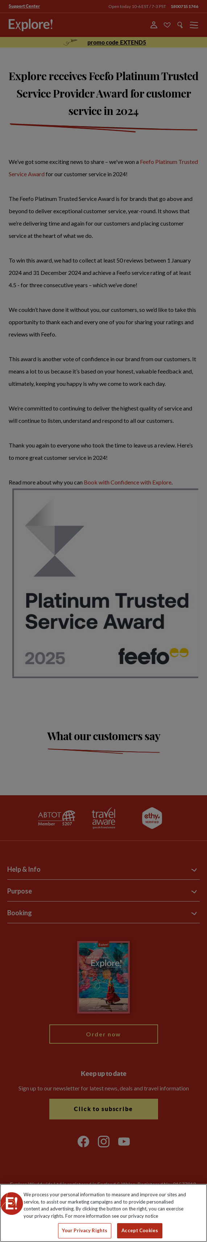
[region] (103, 1213)
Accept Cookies (139, 1230)
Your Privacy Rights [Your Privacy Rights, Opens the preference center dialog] (84, 1230)
